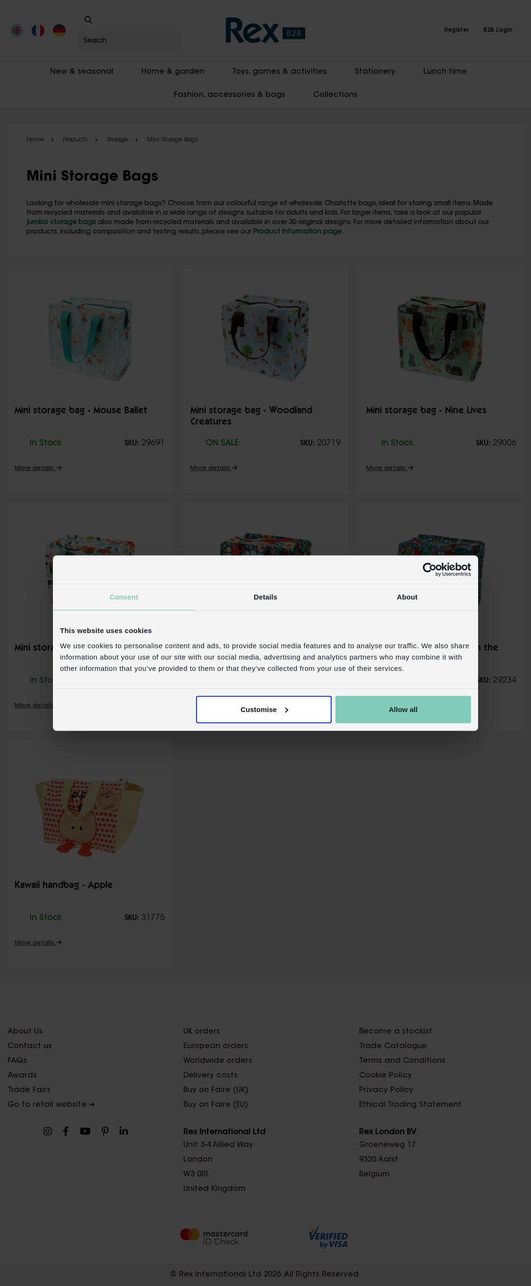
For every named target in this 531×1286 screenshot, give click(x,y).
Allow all (403, 709)
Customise (264, 709)
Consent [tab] (124, 597)
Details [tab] (265, 597)
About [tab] (407, 597)
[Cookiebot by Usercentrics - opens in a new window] (429, 570)
